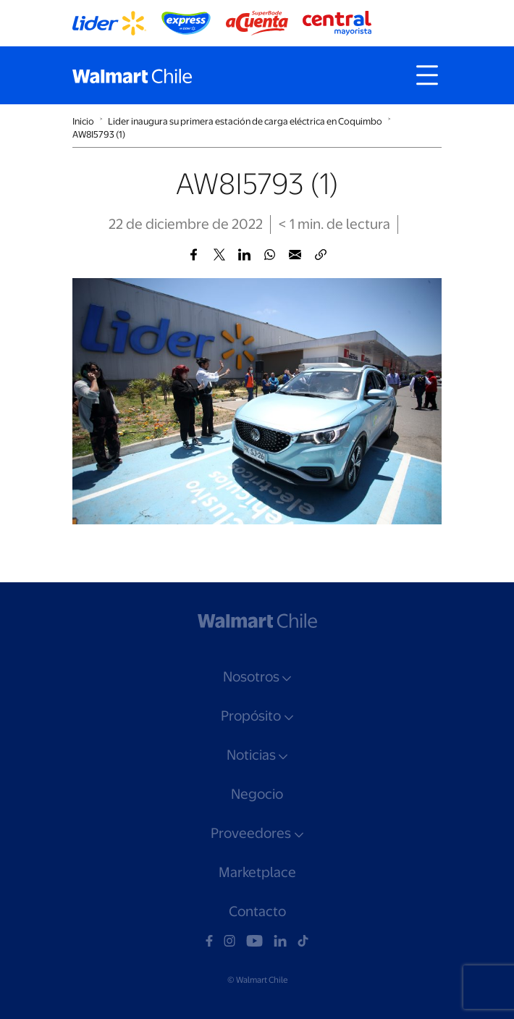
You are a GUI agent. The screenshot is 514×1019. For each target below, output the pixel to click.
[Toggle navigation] (427, 75)
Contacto (257, 911)
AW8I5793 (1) (98, 134)
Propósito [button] (251, 716)
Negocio (257, 794)
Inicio (83, 121)
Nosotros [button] (251, 676)
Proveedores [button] (251, 833)
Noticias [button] (251, 755)
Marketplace (257, 872)
